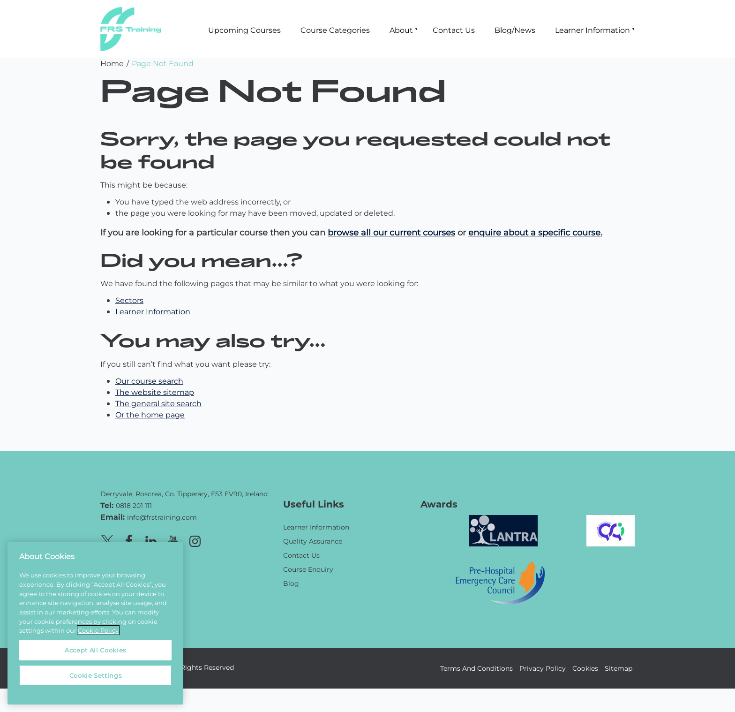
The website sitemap (154, 392)
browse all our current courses (391, 232)
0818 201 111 (134, 505)
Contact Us (454, 30)
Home (112, 63)
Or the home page (150, 414)
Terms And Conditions (476, 668)
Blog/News (515, 30)
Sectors (129, 300)
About (401, 30)
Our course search (149, 381)
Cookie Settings (95, 675)
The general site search (158, 403)
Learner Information (592, 30)
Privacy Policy (542, 668)
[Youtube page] (173, 540)
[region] (95, 623)
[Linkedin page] (151, 540)
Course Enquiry (308, 569)
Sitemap (618, 668)
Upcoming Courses (244, 30)
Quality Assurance (312, 541)
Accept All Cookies (95, 650)
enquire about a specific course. (535, 232)
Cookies (585, 668)
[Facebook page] (128, 540)
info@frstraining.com (162, 517)
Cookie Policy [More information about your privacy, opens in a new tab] (98, 630)
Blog (291, 583)
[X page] (106, 540)
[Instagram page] (195, 540)
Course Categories (335, 30)
